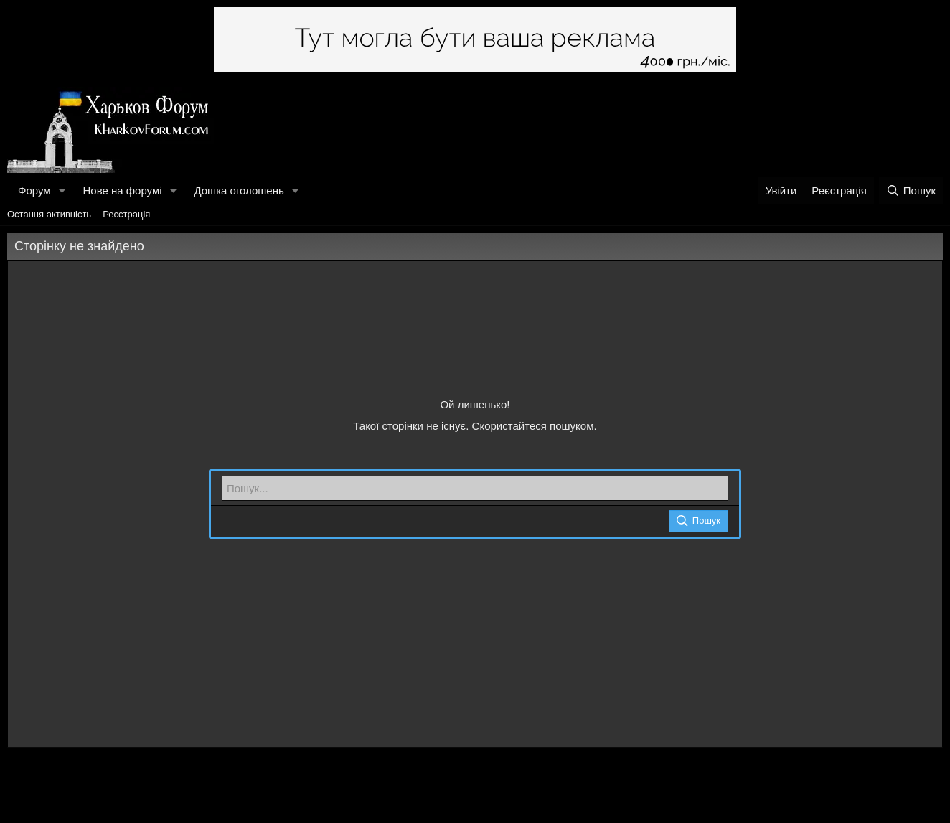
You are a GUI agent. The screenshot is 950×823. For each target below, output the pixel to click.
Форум (34, 190)
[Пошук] (911, 190)
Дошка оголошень (238, 190)
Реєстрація (126, 214)
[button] (62, 190)
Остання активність (49, 214)
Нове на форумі (122, 190)
